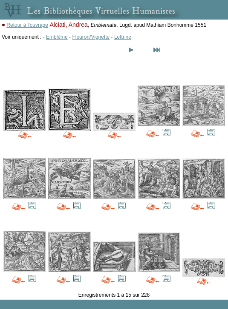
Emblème (57, 37)
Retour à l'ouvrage (27, 25)
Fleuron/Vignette (91, 37)
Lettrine (122, 37)
